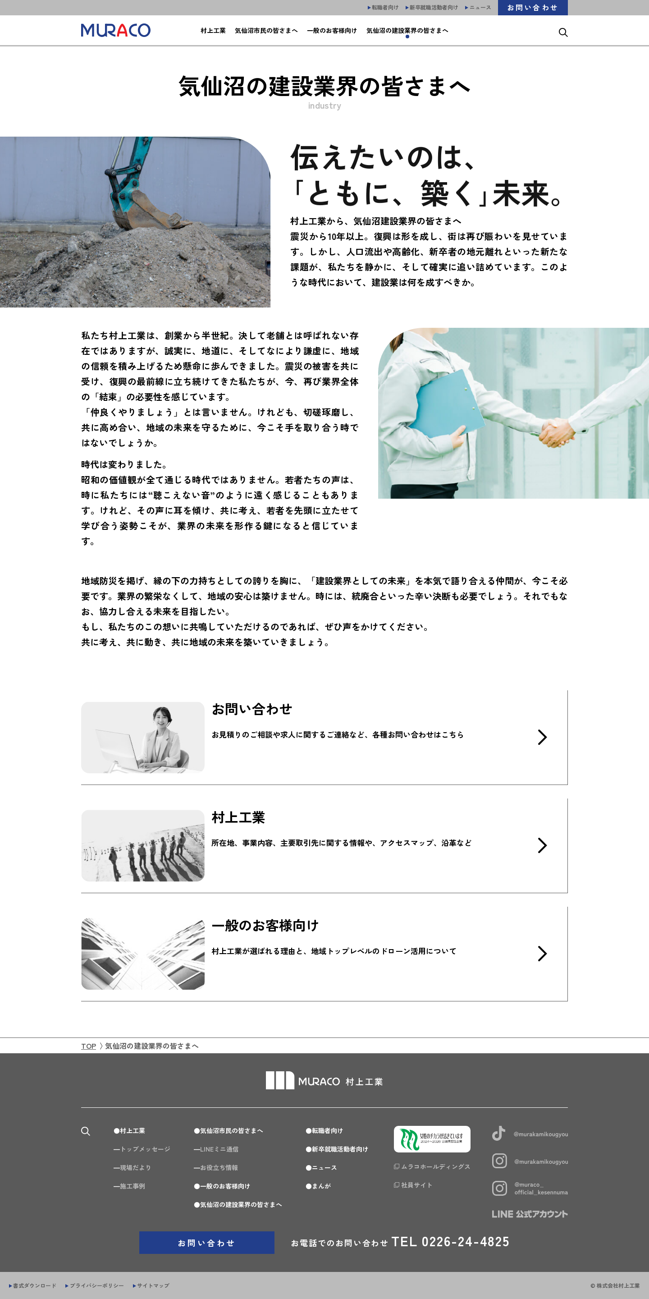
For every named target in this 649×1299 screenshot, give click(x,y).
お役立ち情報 (219, 1167)
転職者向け (327, 1130)
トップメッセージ (145, 1148)
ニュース (324, 1167)
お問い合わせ (207, 1243)
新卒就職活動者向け (340, 1148)
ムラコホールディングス (436, 1166)
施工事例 (132, 1185)
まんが (321, 1185)
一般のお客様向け (225, 1185)
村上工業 (132, 1130)
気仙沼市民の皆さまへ (231, 1130)
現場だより (135, 1167)
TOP (88, 1045)
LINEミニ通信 (219, 1148)
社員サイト (417, 1184)
